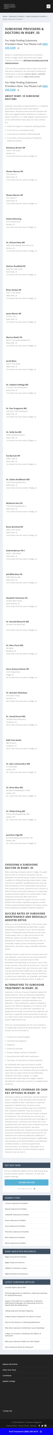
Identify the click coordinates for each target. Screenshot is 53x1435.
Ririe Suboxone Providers (15, 1237)
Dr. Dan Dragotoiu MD (16, 408)
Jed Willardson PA (14, 574)
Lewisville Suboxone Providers (17, 1215)
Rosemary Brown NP (15, 147)
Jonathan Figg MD (14, 835)
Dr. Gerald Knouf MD (15, 716)
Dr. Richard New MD (15, 242)
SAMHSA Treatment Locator (16, 1268)
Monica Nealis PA (14, 337)
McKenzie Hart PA (14, 503)
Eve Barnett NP (13, 456)
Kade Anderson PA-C (15, 550)
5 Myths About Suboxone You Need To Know (23, 1316)
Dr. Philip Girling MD (15, 811)
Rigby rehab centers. (32, 77)
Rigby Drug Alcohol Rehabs (15, 1257)
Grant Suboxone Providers (15, 1220)
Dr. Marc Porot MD (14, 645)
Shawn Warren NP (14, 171)
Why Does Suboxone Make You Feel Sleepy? (22, 1341)
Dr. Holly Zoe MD (14, 432)
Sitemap (33, 1426)
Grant (10, 77)
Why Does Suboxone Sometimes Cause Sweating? (24, 1328)
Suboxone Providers (16, 16)
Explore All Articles (10, 1364)
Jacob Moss (11, 361)
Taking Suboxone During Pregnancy (19, 1311)
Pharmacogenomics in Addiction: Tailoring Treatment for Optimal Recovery (26, 1294)
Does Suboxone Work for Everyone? (19, 1347)
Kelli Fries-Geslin (14, 740)
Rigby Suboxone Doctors (15, 1262)
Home (5, 16)
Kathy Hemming (13, 219)
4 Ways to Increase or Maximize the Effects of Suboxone (23, 1334)
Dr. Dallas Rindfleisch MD (18, 479)
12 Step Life (7, 1411)
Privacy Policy (12, 1426)
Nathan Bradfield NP (15, 266)
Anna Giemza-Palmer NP (17, 669)
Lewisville (41, 74)
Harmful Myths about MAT (15, 1287)
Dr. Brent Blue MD (14, 787)
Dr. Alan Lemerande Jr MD (18, 764)
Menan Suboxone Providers (16, 1209)
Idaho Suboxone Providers (36, 16)
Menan (34, 74)
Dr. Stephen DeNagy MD (17, 384)
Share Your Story (9, 1370)
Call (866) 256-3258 (26, 1182)
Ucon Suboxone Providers (15, 1226)
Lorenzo (27, 74)
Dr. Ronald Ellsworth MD (17, 621)
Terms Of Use (23, 1426)
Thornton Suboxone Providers (17, 1232)
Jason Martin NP (13, 313)
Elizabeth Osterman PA (17, 598)
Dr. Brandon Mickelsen (16, 692)
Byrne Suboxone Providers (15, 1243)
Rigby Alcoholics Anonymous (16, 1274)
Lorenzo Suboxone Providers (16, 1203)
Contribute (7, 1375)
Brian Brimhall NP (14, 527)
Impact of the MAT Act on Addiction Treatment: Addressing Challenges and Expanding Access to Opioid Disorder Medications (24, 1303)
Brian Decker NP (13, 290)
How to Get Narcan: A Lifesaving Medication (22, 1322)
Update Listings (9, 1381)
